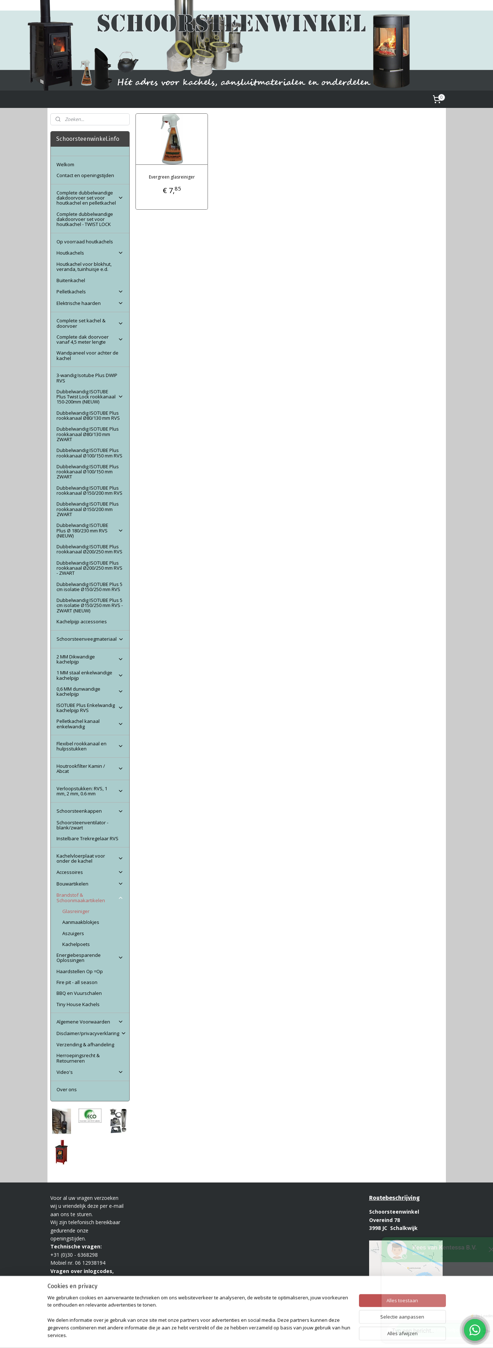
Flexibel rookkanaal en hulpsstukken (90, 746)
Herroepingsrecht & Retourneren (78, 1058)
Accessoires (90, 872)
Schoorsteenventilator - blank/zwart (82, 825)
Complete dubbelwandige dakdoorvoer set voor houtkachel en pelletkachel (90, 197)
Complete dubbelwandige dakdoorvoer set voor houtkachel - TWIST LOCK (85, 219)
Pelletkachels (90, 291)
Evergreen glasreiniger (172, 177)
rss (244, 1334)
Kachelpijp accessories (82, 621)
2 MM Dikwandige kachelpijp (90, 659)
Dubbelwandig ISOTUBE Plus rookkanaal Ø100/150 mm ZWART (88, 471)
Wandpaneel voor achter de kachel (87, 355)
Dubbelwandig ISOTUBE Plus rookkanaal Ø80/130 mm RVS (88, 415)
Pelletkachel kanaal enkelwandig (90, 723)
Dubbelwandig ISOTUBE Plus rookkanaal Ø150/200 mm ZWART (88, 509)
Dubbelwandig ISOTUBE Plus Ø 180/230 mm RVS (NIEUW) (90, 530)
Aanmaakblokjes (80, 922)
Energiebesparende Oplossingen (90, 957)
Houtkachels (90, 253)
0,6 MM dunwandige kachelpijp (90, 691)
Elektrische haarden (90, 303)
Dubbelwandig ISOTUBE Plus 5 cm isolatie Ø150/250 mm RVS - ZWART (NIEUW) (90, 605)
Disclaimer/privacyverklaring (91, 1033)
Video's (90, 1072)
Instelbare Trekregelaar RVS (87, 838)
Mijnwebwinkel (335, 1334)
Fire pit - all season (77, 982)
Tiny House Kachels (78, 1004)
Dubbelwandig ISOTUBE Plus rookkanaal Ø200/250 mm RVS (89, 549)
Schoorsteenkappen (90, 811)
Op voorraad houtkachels (85, 241)
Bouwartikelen (90, 883)
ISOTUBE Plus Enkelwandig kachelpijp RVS (90, 707)
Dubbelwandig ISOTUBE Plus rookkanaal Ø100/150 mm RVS (89, 453)
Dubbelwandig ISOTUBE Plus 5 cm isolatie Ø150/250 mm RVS (89, 587)
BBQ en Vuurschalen (79, 993)
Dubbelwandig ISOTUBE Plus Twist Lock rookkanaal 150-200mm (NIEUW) (90, 396)
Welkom (65, 164)
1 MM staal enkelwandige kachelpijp (90, 675)
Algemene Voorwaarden (90, 1021)
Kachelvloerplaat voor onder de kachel (90, 858)
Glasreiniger (75, 911)
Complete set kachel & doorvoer (90, 323)
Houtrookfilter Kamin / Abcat (90, 768)
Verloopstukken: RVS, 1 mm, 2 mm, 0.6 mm (90, 791)
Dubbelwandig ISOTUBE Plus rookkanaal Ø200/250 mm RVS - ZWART (89, 568)
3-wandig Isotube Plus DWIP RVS (87, 378)
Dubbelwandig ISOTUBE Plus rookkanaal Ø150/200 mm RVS (89, 490)
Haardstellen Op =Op (80, 971)
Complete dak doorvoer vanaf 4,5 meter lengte (90, 339)
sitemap (229, 1334)
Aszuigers (73, 933)
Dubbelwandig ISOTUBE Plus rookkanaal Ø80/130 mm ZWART (88, 434)
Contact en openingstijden (85, 175)
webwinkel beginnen (271, 1334)
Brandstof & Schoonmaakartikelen (90, 897)
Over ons (67, 1089)
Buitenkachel (71, 280)
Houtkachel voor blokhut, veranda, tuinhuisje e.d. (84, 266)
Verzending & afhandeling (85, 1044)
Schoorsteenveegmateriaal (90, 639)
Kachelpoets (76, 944)
